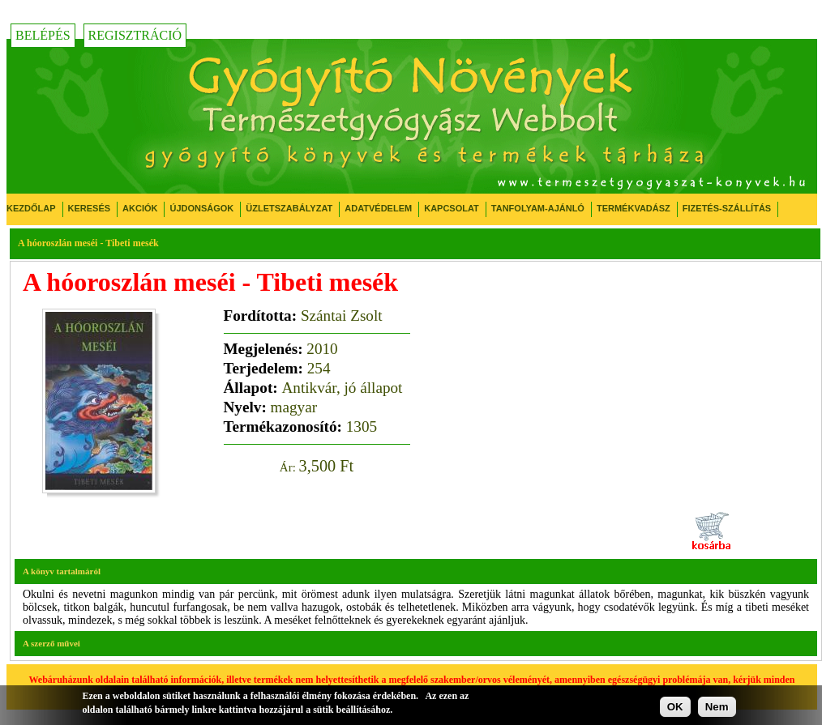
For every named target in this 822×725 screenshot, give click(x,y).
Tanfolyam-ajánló (537, 208)
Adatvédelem (378, 208)
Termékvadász (633, 208)
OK (675, 707)
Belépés (43, 35)
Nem (717, 707)
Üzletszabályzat (289, 208)
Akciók (139, 208)
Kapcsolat (451, 208)
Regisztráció (135, 35)
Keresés (89, 208)
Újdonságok (201, 208)
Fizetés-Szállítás (727, 208)
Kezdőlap (31, 208)
